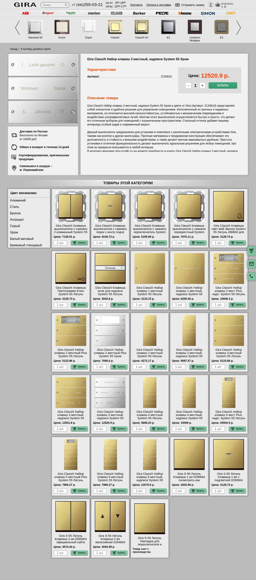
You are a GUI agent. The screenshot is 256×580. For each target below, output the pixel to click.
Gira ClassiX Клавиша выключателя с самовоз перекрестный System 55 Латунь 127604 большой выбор (189, 232)
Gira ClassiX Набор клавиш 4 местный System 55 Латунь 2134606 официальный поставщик (150, 418)
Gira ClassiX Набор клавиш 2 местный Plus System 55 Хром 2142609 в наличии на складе (110, 356)
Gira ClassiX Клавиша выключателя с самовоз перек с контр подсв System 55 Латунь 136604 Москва (110, 232)
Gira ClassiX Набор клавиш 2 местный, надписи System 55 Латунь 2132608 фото (189, 354)
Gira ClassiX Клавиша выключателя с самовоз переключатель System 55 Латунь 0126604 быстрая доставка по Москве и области (149, 233)
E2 (168, 37)
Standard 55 (35, 37)
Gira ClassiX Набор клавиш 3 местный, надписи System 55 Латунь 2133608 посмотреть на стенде (70, 418)
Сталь (14, 206)
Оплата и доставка (158, 4)
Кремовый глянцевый (26, 245)
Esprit (88, 37)
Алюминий (18, 200)
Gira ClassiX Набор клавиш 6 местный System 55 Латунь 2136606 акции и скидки (110, 478)
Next (238, 27)
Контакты (136, 4)
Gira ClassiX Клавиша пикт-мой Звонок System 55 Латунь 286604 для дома (229, 230)
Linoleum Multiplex (195, 39)
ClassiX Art (141, 37)
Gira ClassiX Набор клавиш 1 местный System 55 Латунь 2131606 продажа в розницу (149, 294)
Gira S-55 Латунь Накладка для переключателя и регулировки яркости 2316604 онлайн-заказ (149, 544)
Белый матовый (22, 238)
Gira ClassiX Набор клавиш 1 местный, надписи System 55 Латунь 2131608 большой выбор (189, 294)
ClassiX (115, 37)
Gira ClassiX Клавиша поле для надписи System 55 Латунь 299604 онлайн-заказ (110, 292)
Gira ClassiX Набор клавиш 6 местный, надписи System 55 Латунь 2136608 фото (150, 478)
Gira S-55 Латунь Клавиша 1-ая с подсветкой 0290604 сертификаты (229, 478)
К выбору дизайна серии (36, 48)
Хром (14, 232)
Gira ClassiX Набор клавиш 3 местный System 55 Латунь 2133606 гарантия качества (228, 356)
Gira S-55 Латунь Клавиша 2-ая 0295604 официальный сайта (71, 539)
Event (62, 37)
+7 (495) (87, 5)
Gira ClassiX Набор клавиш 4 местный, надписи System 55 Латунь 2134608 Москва (189, 416)
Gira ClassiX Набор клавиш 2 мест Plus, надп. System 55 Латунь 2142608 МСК (228, 292)
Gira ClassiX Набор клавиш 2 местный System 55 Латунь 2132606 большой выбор (150, 356)
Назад (13, 48)
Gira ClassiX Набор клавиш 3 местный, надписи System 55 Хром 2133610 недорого (110, 416)
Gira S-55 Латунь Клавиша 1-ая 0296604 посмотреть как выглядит (189, 478)
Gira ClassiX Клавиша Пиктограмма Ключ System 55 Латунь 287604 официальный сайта (70, 294)
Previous (17, 27)
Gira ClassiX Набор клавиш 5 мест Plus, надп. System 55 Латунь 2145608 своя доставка (228, 416)
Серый (15, 226)
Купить (222, 85)
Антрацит (17, 219)
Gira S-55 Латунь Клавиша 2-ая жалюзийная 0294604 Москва (110, 540)
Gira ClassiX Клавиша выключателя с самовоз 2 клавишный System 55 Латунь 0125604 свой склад (70, 232)
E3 (221, 37)
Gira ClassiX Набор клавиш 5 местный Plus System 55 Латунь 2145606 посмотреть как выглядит (71, 480)
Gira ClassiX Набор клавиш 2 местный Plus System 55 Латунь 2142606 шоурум (70, 354)
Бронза (15, 213)
